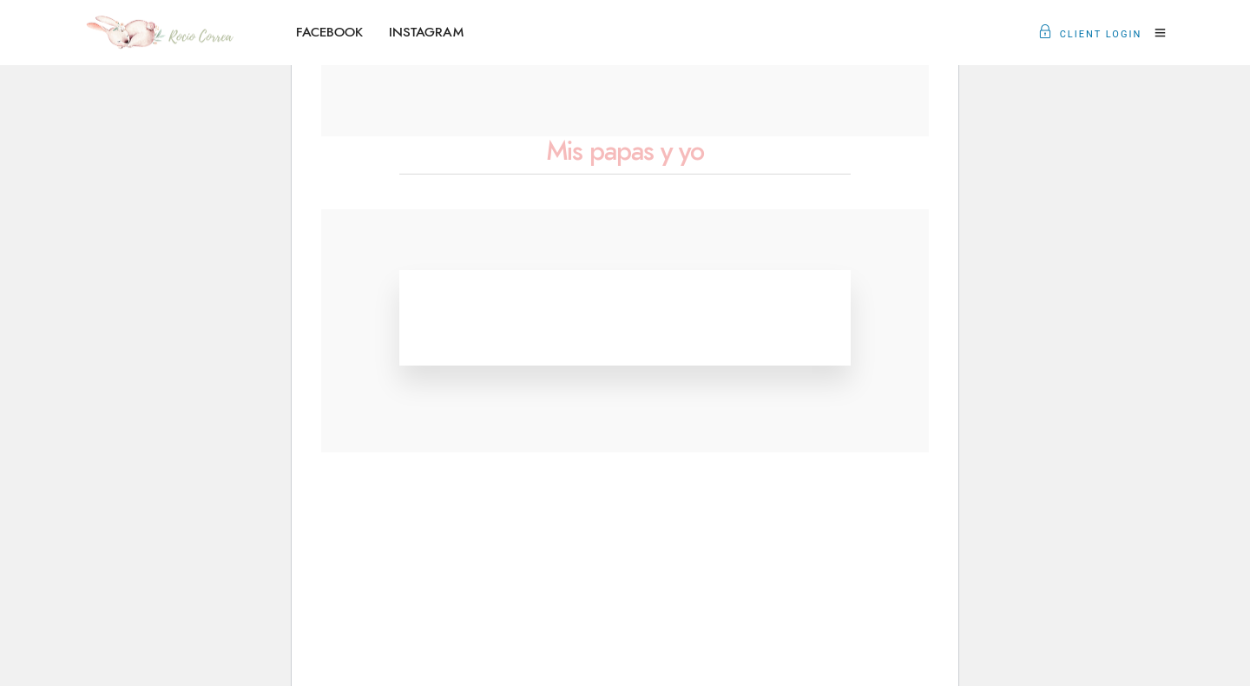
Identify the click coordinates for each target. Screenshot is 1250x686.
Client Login (1090, 34)
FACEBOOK (329, 32)
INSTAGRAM (426, 32)
